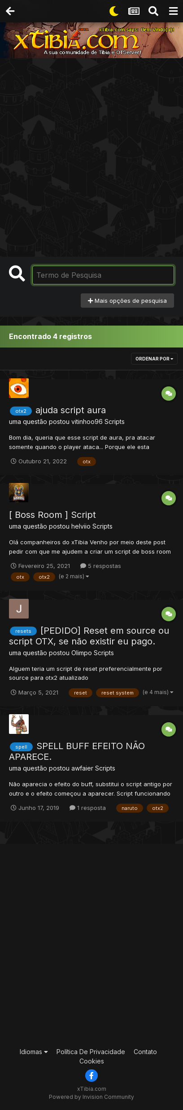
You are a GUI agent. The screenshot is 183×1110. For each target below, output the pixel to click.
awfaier (82, 768)
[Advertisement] (91, 154)
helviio (81, 526)
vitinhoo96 (87, 421)
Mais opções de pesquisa (127, 300)
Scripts (115, 421)
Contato (145, 1051)
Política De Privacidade (91, 1051)
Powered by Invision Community (91, 1096)
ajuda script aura (70, 410)
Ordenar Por (154, 358)
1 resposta (88, 807)
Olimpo (81, 653)
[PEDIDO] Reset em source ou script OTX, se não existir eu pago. (89, 636)
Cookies (91, 1061)
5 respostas (100, 565)
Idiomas (34, 1051)
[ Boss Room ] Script (52, 514)
